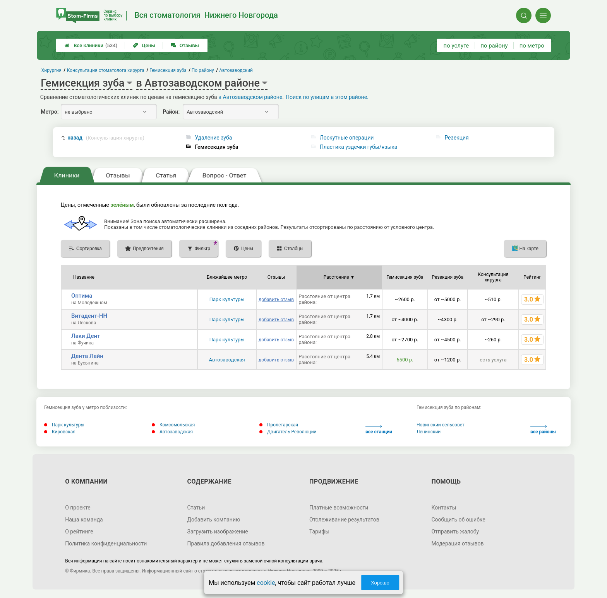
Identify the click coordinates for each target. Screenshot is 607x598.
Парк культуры (227, 299)
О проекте (78, 507)
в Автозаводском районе (250, 97)
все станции (378, 429)
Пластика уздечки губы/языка (359, 147)
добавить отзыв (276, 299)
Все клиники (91, 45)
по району (494, 45)
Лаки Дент (85, 335)
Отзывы (185, 45)
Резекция (456, 137)
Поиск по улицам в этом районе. (327, 97)
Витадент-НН (89, 315)
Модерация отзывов (457, 543)
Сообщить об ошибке (458, 519)
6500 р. (404, 360)
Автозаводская (227, 360)
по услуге (456, 45)
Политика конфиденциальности (106, 543)
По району (203, 70)
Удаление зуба (213, 137)
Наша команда (84, 519)
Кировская (59, 431)
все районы (543, 429)
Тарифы (319, 531)
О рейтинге (79, 531)
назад (105, 138)
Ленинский (429, 431)
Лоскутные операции (347, 137)
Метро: (49, 112)
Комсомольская (173, 425)
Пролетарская (278, 425)
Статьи (196, 507)
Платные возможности (338, 507)
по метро (532, 45)
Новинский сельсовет (441, 425)
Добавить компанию (213, 519)
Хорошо (380, 583)
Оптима (81, 295)
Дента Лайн (87, 356)
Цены (144, 45)
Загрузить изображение (217, 531)
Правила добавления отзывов (226, 543)
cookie (266, 582)
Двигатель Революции (288, 431)
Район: (171, 112)
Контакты (443, 507)
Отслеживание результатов (344, 519)
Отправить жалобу (455, 531)
